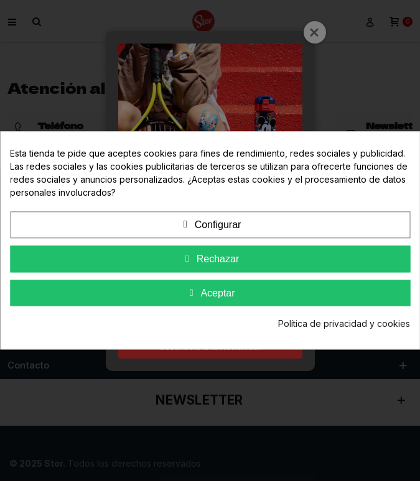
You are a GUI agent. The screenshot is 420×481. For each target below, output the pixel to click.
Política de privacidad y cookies (344, 324)
